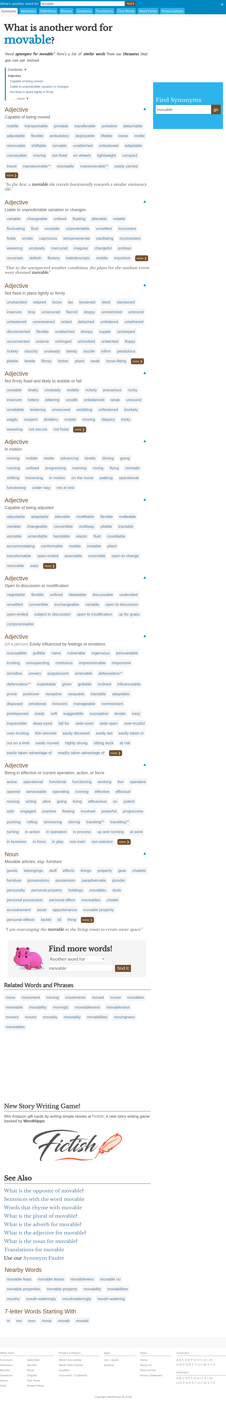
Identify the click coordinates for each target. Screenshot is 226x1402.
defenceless (17, 684)
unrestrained (44, 322)
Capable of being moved (26, 81)
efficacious (97, 801)
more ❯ (12, 175)
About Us (146, 1365)
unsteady (37, 248)
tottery (33, 400)
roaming (79, 468)
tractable (126, 526)
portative (109, 126)
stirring (74, 822)
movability (38, 1007)
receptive (54, 694)
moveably (72, 1017)
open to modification (94, 614)
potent (129, 801)
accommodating (21, 546)
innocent (59, 704)
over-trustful (134, 723)
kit (60, 919)
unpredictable (77, 228)
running (13, 468)
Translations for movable (34, 1249)
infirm (106, 351)
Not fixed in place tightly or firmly (32, 92)
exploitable (46, 684)
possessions (38, 880)
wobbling (84, 409)
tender (120, 713)
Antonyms (28, 11)
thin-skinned (45, 733)
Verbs (3, 1385)
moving (39, 155)
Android (109, 1365)
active (12, 782)
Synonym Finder (43, 1258)
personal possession (25, 900)
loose (123, 136)
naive (56, 653)
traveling (93, 822)
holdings (75, 890)
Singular (32, 1375)
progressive (133, 811)
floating (79, 219)
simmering (53, 822)
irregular (81, 248)
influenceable (129, 684)
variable (14, 219)
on (115, 801)
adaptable (133, 145)
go (215, 109)
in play (57, 841)
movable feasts (51, 1279)
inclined (104, 684)
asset (42, 910)
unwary (34, 673)
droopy (87, 331)
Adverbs (32, 1365)
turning (13, 832)
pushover (31, 694)
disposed (15, 704)
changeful (103, 248)
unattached (82, 145)
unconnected (18, 341)
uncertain (15, 258)
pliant (79, 361)
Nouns (4, 1380)
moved (98, 997)
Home (143, 1360)
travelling (118, 822)
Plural (30, 1370)
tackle (46, 919)
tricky (125, 419)
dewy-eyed (42, 723)
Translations (104, 11)
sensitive (14, 673)
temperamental (76, 238)
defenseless (109, 673)
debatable (77, 594)
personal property (46, 890)
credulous (64, 663)
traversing (34, 478)
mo (19, 1321)
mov (31, 1321)
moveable (65, 166)
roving (98, 468)
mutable (94, 546)
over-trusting (18, 733)
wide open (109, 723)
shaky (33, 390)
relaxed (39, 302)
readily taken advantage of (81, 753)
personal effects (21, 919)
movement (30, 997)
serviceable (36, 791)
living (77, 801)
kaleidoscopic (78, 258)
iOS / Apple (111, 1360)
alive (47, 801)
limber (63, 361)
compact (129, 155)
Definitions (48, 11)
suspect (31, 419)
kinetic (90, 458)
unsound (133, 400)
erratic (27, 238)
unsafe (72, 400)
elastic (81, 536)
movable (80, 967)
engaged (28, 811)
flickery (54, 258)
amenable (73, 556)
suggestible (73, 713)
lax (70, 302)
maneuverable (92, 166)
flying (114, 468)
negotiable (16, 594)
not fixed (59, 155)
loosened (87, 302)
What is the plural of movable (39, 1216)
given (67, 684)
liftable (106, 136)
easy (34, 566)
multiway (86, 526)
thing (72, 919)
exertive (49, 811)
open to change (125, 556)
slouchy (31, 351)
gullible (39, 653)
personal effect (62, 900)
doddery (51, 419)
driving (108, 458)
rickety (12, 351)
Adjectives (33, 1360)
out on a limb (18, 743)
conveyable (17, 155)
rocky (132, 390)
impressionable (92, 663)
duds (117, 890)
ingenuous (101, 653)
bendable (62, 536)
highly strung (76, 743)
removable (16, 145)
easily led (104, 733)
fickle (11, 238)
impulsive (122, 258)
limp (31, 312)
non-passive (102, 841)
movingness (124, 1017)
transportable (36, 126)
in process (82, 832)
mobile (12, 126)
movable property (98, 910)
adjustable (16, 136)
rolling (32, 822)
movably (50, 1017)
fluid (34, 228)
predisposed (17, 713)
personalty (16, 890)
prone (12, 694)
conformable (52, 546)
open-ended (47, 556)
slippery (108, 419)
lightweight (106, 155)
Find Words (126, 11)
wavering (15, 248)
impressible (17, 723)
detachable (132, 126)
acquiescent (57, 673)
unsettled (104, 228)
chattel (112, 900)
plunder (118, 880)
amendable (37, 536)
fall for (63, 723)
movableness (118, 1007)
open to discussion (122, 604)
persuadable (127, 653)
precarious (112, 390)
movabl (82, 1321)
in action (32, 832)
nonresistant (112, 704)
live (121, 782)
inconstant (127, 228)
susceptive (99, 713)
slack (106, 302)
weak (95, 361)
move (10, 997)
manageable (84, 704)
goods (12, 870)
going (125, 458)
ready (39, 713)
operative (138, 782)
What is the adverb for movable (42, 1224)
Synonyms (8, 11)
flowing (68, 811)
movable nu (110, 1279)
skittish (35, 258)
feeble (29, 361)
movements (75, 997)
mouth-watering (111, 1299)
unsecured (50, 312)
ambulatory (59, 136)
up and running (110, 832)
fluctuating (16, 228)
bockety (131, 409)
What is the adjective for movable (44, 1233)
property (104, 870)
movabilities (97, 1017)
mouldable (116, 536)
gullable (85, 684)
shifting (13, 478)
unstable (52, 228)
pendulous (126, 351)
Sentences (84, 11)
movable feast (19, 1279)
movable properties (24, 1289)
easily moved (47, 743)
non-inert (77, 841)
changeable (37, 219)
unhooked (86, 341)
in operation (56, 832)
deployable (85, 136)
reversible (97, 556)
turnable (59, 145)
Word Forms (148, 11)
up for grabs (129, 614)
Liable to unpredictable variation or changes (39, 86)
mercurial (59, 248)
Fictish (98, 1116)
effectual (123, 791)
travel (12, 166)
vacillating (104, 238)
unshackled (17, 302)
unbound (136, 312)
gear (122, 870)
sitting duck (103, 743)
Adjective (14, 76)
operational (128, 478)
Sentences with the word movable (44, 1199)
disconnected (18, 331)
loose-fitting (116, 361)
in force (39, 841)
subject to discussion (52, 614)
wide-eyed (84, 723)
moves (30, 1017)
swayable (76, 694)
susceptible (17, 653)
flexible (37, 136)
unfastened (108, 145)
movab (63, 1321)
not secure (38, 429)
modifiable (85, 516)
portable (61, 126)
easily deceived (76, 733)
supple (105, 331)
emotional (37, 704)
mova (46, 1321)
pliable (12, 361)
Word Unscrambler (70, 1360)
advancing (69, 458)
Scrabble (64, 1370)
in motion (57, 478)
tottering (52, 400)
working (105, 782)
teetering (37, 409)
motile (139, 136)
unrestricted (111, 312)
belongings (33, 870)
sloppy (89, 312)
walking (106, 478)
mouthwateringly (76, 1299)
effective (102, 791)
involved (88, 811)
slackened (126, 302)
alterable (99, 219)
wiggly (12, 419)
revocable (15, 566)
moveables (90, 900)
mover (115, 997)
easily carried (126, 166)
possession (65, 880)
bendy (71, 351)
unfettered (109, 322)
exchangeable (67, 604)
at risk (125, 743)
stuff (53, 870)
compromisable (20, 624)
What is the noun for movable (40, 1241)
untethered (133, 322)
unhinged (63, 341)
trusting (13, 663)
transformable (19, 556)
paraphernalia (94, 880)
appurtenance (65, 910)
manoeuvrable (35, 166)
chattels (139, 870)
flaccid (71, 312)
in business (17, 841)
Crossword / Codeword (73, 1375)
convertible (63, 526)
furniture (14, 880)
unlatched (110, 341)
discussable (102, 594)
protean (124, 248)
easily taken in (131, 733)
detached (86, 322)
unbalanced (94, 400)
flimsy (46, 361)
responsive (121, 663)
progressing (55, 468)
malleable (127, 516)
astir (10, 811)
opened (13, 791)
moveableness (87, 1007)
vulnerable (76, 653)
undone (42, 341)
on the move (82, 478)
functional (57, 782)
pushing (14, 822)
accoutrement (19, 910)
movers (12, 1017)
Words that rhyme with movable (43, 1207)
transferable (85, 126)
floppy (130, 341)
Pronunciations (172, 11)
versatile (14, 536)
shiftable (38, 145)
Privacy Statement (151, 1375)
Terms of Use (148, 1370)
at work (136, 832)
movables (97, 890)
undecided (128, 594)
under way (41, 487)
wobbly (73, 390)
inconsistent (130, 238)
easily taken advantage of (29, 753)
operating (60, 791)
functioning (16, 487)
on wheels (82, 155)
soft (54, 713)
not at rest (65, 487)
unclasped (126, 331)
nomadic (132, 468)
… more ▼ (20, 98)
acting (31, 801)
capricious (48, 238)
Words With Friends (71, 1365)
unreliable (15, 409)
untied (66, 322)
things (86, 870)
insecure (14, 312)
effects (69, 870)
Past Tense (33, 1380)
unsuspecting (37, 663)
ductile (89, 351)
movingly (60, 1007)
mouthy (13, 1299)
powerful (109, 811)
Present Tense (35, 1385)
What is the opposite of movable (43, 1191)
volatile (119, 219)
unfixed (60, 219)
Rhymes (66, 11)
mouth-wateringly (41, 1299)
